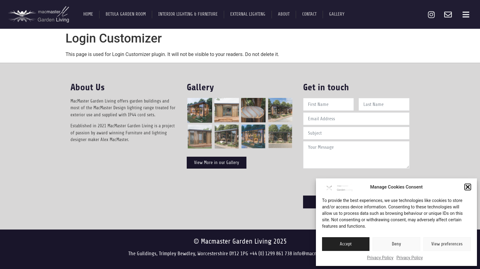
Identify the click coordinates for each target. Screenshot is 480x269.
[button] (468, 187)
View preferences (447, 244)
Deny (396, 244)
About (284, 14)
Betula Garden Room (126, 14)
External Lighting (247, 14)
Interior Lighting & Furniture (188, 14)
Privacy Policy (380, 257)
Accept (346, 244)
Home (88, 14)
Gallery (336, 14)
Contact (309, 14)
